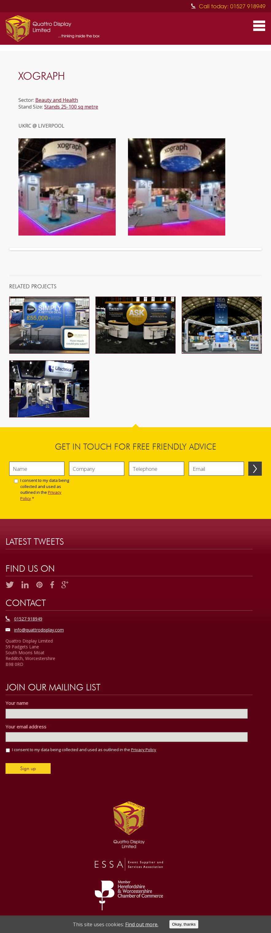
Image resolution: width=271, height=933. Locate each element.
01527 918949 (28, 619)
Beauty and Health (56, 100)
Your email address (28, 727)
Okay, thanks (184, 924)
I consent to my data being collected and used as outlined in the (44, 489)
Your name (17, 703)
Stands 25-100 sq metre (71, 106)
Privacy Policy (143, 749)
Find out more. (141, 924)
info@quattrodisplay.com (39, 630)
